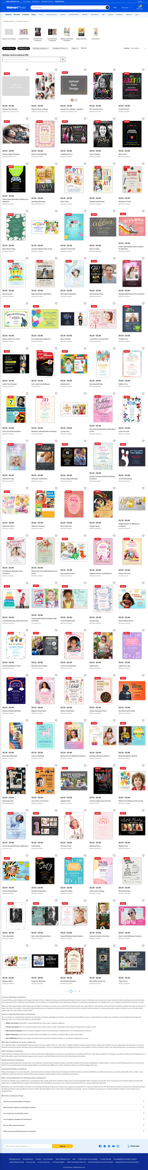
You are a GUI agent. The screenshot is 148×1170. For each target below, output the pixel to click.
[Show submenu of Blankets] (88, 14)
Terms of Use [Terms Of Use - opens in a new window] (30, 1162)
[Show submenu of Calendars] (132, 14)
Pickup (33, 14)
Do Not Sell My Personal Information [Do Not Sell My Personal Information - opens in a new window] (100, 1162)
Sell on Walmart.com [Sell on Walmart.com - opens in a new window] (63, 1159)
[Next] (79, 991)
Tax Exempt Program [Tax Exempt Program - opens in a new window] (129, 1159)
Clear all (83, 48)
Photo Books (94, 14)
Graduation (25, 14)
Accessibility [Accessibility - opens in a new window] (118, 1159)
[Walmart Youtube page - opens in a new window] (113, 1146)
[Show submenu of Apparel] (113, 14)
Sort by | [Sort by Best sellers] (127, 48)
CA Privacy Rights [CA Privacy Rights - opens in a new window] (59, 1162)
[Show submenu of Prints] (43, 14)
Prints (41, 14)
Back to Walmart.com (12, 1)
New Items (17, 14)
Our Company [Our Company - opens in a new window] (48, 1159)
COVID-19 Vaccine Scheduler (88, 1159)
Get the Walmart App (16, 1162)
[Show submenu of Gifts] (105, 14)
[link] (9, 34)
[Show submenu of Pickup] (36, 14)
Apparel (110, 14)
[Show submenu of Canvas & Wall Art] (79, 14)
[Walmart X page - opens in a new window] (104, 1146)
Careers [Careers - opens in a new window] (38, 1159)
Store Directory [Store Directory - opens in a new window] (28, 1159)
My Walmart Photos (47, 1)
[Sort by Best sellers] (138, 48)
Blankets (84, 14)
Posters (63, 14)
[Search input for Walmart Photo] (68, 7)
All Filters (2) (9, 48)
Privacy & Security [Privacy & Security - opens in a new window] (44, 1162)
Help (115, 7)
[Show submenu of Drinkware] (123, 14)
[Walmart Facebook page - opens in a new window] (100, 1146)
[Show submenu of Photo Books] (99, 14)
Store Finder (27, 1)
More (136, 14)
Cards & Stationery (51, 14)
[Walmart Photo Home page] (16, 7)
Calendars (129, 14)
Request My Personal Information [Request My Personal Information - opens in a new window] (127, 1162)
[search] (62, 59)
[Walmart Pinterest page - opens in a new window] (109, 1146)
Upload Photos (59, 1)
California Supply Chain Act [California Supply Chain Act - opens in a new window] (76, 1162)
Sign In (140, 1)
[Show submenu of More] (139, 14)
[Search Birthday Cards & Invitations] (31, 59)
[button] (15, 70)
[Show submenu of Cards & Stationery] (58, 14)
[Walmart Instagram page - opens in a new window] (118, 1146)
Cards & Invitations (8, 21)
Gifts (103, 14)
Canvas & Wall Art (74, 14)
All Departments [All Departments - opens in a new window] (14, 1159)
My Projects (36, 1)
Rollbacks (8, 14)
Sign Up (62, 1146)
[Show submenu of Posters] (66, 14)
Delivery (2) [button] (24, 48)
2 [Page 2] (75, 991)
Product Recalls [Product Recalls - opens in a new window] (105, 1159)
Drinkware (119, 14)
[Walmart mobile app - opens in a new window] (133, 1146)
